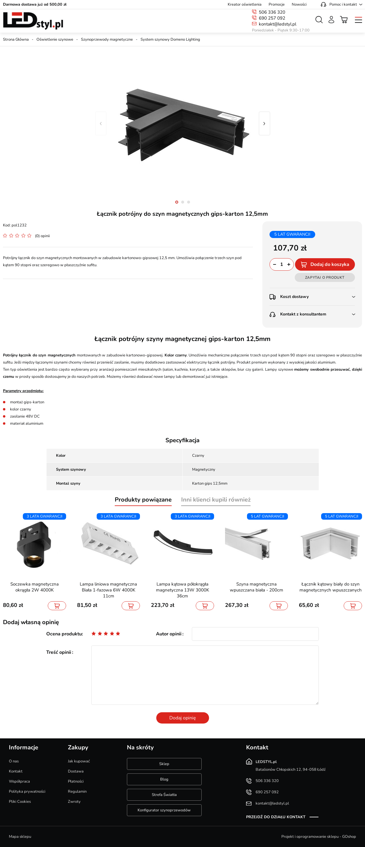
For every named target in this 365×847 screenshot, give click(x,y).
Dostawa (76, 771)
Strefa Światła (164, 794)
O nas (14, 761)
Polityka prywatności (27, 791)
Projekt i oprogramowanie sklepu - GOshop (318, 836)
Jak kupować (79, 761)
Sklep (164, 764)
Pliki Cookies (20, 801)
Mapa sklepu (20, 836)
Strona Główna (16, 39)
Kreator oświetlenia (245, 4)
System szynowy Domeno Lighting (170, 39)
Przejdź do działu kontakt (275, 817)
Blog (164, 779)
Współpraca (19, 781)
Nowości (299, 4)
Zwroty (74, 801)
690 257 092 (272, 18)
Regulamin (77, 791)
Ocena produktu (64, 634)
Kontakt (16, 771)
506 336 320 (272, 12)
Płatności (76, 781)
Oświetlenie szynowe (54, 39)
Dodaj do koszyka (329, 264)
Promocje (277, 4)
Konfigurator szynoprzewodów (164, 810)
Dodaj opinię (182, 718)
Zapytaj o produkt (325, 277)
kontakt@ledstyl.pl (277, 24)
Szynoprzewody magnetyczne (107, 39)
